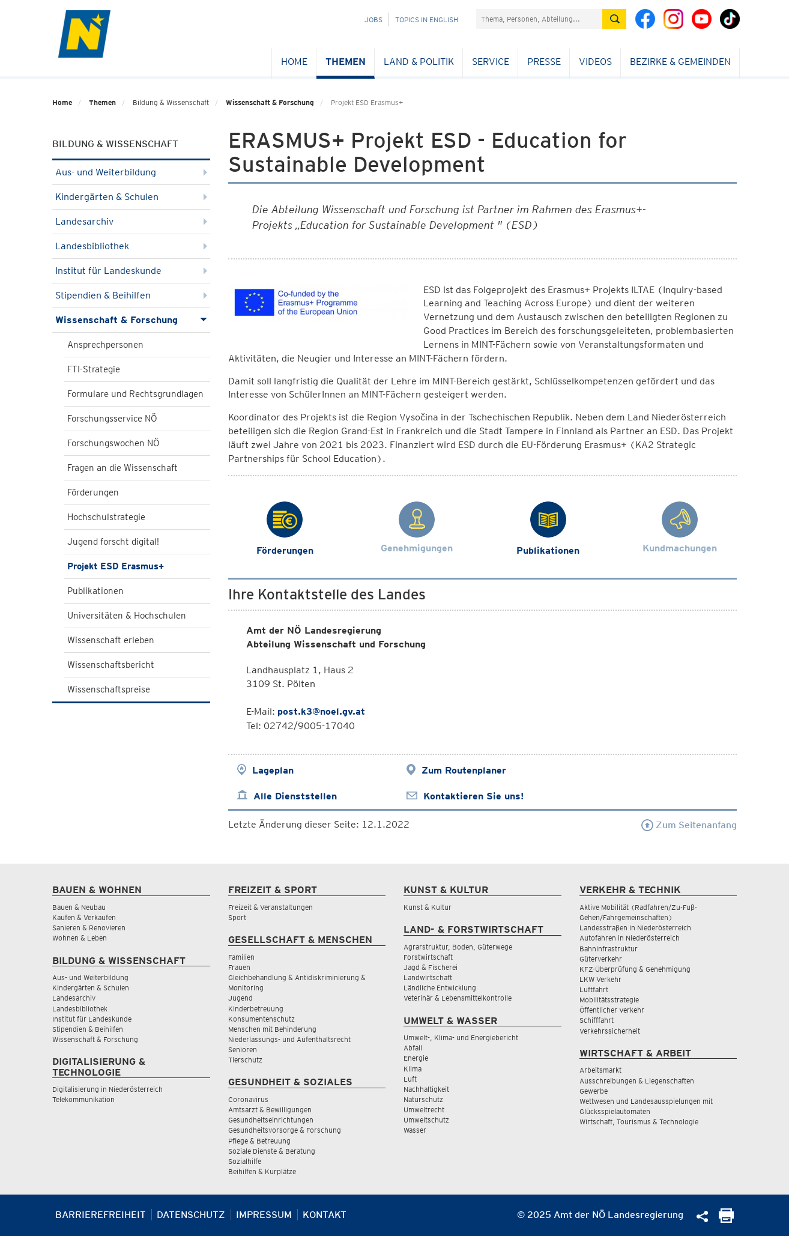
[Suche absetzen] (614, 19)
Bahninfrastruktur (608, 948)
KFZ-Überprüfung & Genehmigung (635, 969)
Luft (410, 1078)
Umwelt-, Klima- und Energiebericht (461, 1037)
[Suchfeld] (539, 19)
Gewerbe (593, 1090)
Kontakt (324, 1214)
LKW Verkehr (600, 979)
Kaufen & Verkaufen (84, 917)
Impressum (264, 1214)
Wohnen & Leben (79, 937)
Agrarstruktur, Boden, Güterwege (458, 946)
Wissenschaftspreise (108, 689)
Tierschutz (245, 1059)
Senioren (242, 1049)
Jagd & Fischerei (431, 967)
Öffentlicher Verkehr (611, 1009)
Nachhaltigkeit (426, 1089)
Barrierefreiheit (100, 1214)
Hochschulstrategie (106, 517)
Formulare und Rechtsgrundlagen (135, 394)
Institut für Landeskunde (131, 270)
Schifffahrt (596, 1020)
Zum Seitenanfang (689, 825)
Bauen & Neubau (79, 907)
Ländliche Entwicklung (440, 987)
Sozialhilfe (244, 1161)
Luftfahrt (593, 989)
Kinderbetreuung (255, 1008)
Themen (345, 61)
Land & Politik (419, 61)
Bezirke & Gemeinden (680, 61)
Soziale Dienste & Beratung (271, 1151)
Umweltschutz (426, 1119)
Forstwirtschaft (428, 957)
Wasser (415, 1130)
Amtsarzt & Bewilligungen (270, 1109)
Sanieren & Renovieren (88, 927)
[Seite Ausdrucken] (726, 1219)
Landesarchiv (131, 221)
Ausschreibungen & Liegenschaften (636, 1080)
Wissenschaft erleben (110, 640)
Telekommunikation (83, 1099)
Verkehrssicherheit (609, 1030)
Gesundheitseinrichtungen (270, 1119)
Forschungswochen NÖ (113, 443)
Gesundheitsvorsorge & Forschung (284, 1130)
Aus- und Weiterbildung (131, 172)
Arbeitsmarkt (600, 1069)
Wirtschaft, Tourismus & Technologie (638, 1121)
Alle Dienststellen (295, 796)
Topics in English (426, 19)
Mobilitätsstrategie (609, 999)
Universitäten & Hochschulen (126, 615)
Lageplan (273, 770)
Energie (416, 1057)
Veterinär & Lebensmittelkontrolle (458, 997)
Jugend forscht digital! (113, 541)
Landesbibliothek (131, 246)
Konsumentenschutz (261, 1018)
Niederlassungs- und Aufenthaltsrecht (289, 1039)
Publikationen (95, 591)
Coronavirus (248, 1099)
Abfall (413, 1047)
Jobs (373, 19)
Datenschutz (191, 1214)
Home (294, 61)
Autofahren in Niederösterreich (629, 937)
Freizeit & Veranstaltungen (270, 907)
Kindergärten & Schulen (131, 196)
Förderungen (93, 492)
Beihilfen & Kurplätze (262, 1171)
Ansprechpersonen (105, 344)
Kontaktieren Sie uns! (473, 796)
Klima (413, 1068)
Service (490, 61)
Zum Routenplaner (464, 770)
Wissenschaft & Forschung (270, 102)
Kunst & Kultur (428, 907)
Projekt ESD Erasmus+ (115, 566)
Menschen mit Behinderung (272, 1029)
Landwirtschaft (428, 977)
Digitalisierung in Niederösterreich (107, 1089)
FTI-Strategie (93, 369)
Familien (241, 957)
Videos (595, 61)
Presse (544, 61)
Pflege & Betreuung (259, 1140)
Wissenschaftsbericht (110, 664)
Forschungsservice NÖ (112, 418)
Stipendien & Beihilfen (131, 295)
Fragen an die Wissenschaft (122, 467)
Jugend (240, 997)
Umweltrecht (424, 1109)
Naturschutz (423, 1099)
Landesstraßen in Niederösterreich (635, 927)
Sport (237, 917)
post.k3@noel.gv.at (321, 711)
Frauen (239, 967)
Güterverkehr (600, 958)
